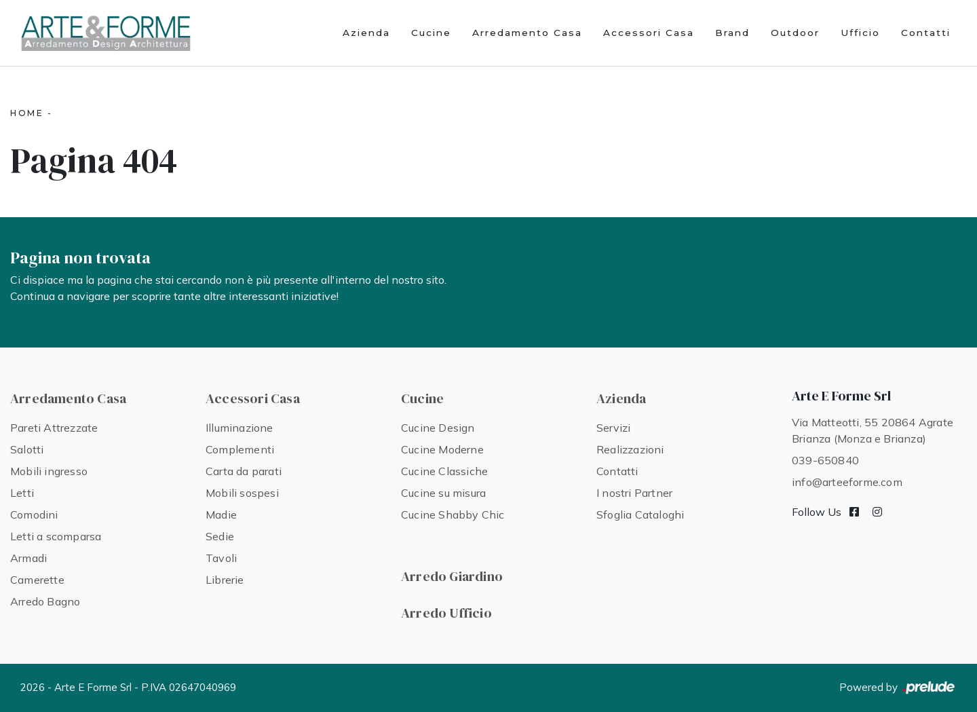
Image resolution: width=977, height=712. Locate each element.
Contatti (926, 32)
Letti (22, 493)
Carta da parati (244, 471)
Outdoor (795, 32)
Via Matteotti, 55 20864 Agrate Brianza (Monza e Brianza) (872, 430)
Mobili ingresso (49, 471)
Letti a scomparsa (55, 536)
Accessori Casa (648, 32)
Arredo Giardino (452, 576)
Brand (732, 32)
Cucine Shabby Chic (453, 514)
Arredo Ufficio (446, 612)
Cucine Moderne (442, 449)
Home (26, 113)
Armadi (28, 558)
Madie (221, 514)
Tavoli (221, 558)
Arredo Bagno (45, 601)
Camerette (37, 579)
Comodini (34, 514)
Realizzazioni (630, 449)
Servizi (613, 427)
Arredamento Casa (527, 32)
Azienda (366, 32)
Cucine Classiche (444, 471)
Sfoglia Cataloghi (640, 514)
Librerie (225, 579)
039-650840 (825, 460)
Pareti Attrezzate (54, 427)
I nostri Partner (634, 493)
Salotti (26, 449)
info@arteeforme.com (847, 482)
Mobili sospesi (242, 493)
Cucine (431, 32)
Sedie (220, 536)
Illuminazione (239, 427)
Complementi (240, 449)
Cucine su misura (443, 493)
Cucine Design (438, 427)
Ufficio (860, 32)
